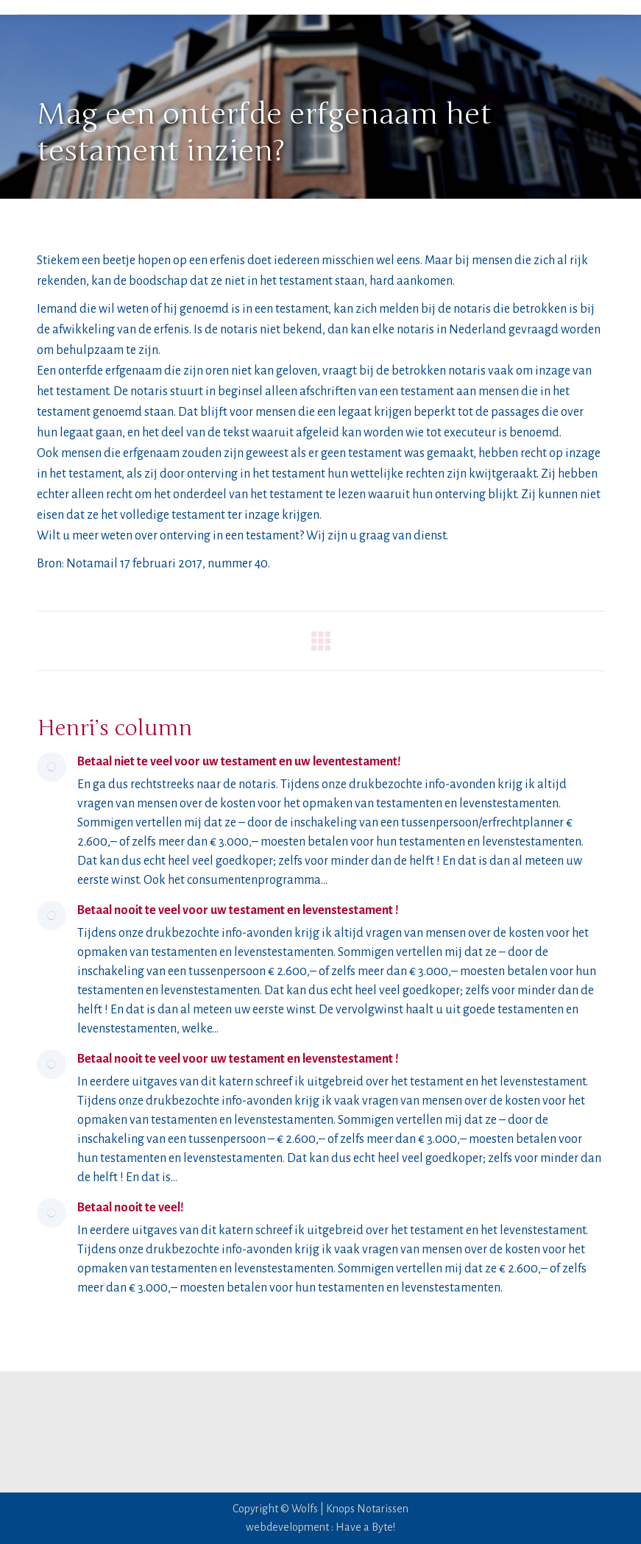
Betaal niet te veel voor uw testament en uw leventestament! (239, 761)
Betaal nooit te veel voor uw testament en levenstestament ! (238, 910)
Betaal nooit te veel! (130, 1207)
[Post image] (51, 767)
